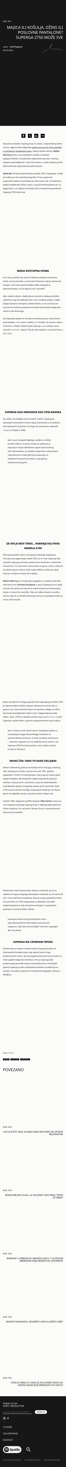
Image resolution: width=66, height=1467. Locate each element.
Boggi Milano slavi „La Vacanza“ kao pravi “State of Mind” (34, 1196)
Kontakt (8, 1439)
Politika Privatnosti (12, 1460)
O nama (7, 1426)
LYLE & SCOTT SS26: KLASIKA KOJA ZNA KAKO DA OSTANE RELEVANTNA (33, 1133)
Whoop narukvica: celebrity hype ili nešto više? (34, 1321)
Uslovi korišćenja (52, 1460)
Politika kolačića (32, 1460)
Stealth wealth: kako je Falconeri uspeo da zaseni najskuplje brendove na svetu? (37, 1384)
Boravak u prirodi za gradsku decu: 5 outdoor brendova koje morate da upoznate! (35, 1259)
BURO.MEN (7, 21)
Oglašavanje (10, 1433)
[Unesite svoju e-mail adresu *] (17, 1412)
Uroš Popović (16, 46)
